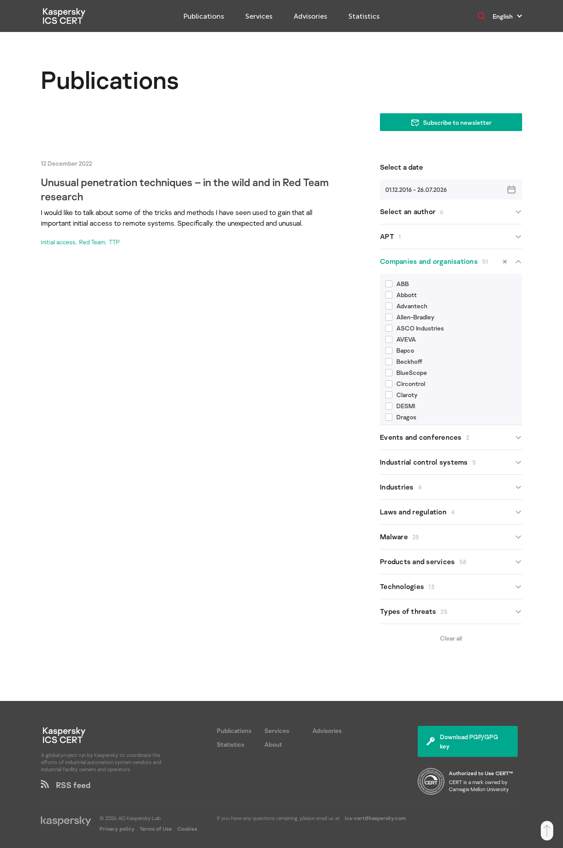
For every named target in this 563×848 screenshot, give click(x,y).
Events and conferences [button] (451, 437)
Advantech (406, 306)
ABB (397, 283)
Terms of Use (156, 828)
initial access (58, 242)
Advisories (310, 16)
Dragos (400, 417)
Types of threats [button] (451, 611)
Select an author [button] (451, 211)
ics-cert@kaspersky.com (375, 818)
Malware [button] (451, 536)
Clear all (451, 638)
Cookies (187, 828)
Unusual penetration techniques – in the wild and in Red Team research (185, 189)
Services (258, 16)
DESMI (400, 406)
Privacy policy (118, 828)
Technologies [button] (451, 586)
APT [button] (451, 236)
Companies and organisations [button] (451, 261)
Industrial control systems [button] (451, 462)
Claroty (401, 394)
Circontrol (405, 383)
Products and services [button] (451, 561)
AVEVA (400, 339)
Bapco (399, 350)
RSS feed (66, 785)
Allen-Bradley (410, 317)
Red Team (92, 242)
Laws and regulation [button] (451, 512)
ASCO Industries (414, 328)
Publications (204, 16)
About (273, 744)
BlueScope (406, 372)
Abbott (401, 295)
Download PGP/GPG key (462, 741)
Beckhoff (404, 361)
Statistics (363, 16)
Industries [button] (451, 487)
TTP (114, 242)
